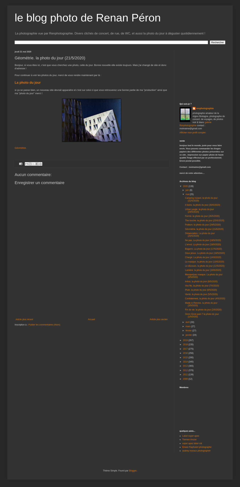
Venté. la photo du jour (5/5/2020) (201, 294)
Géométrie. (21, 148)
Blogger (132, 470)
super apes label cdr (192, 443)
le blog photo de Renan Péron (88, 18)
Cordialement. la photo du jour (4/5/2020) (205, 298)
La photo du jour (28, 82)
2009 (186, 379)
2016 (186, 353)
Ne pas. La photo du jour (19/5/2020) (203, 240)
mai (188, 194)
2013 (186, 366)
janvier (189, 335)
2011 (186, 374)
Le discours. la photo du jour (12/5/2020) (204, 266)
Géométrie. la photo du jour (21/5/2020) (204, 229)
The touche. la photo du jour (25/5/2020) (204, 220)
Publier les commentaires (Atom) (44, 324)
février (189, 330)
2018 (186, 344)
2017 (186, 349)
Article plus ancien (159, 319)
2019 (186, 340)
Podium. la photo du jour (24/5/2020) (203, 224)
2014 (186, 361)
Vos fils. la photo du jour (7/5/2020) (202, 285)
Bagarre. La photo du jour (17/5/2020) (203, 249)
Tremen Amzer (189, 439)
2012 (186, 370)
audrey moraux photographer (196, 450)
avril (188, 322)
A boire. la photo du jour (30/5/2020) (202, 205)
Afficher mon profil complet (193, 132)
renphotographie (205, 108)
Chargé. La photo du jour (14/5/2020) (203, 257)
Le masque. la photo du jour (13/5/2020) (204, 261)
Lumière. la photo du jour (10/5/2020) (203, 270)
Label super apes (190, 436)
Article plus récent (24, 319)
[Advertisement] (202, 73)
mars (188, 326)
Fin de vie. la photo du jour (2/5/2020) (203, 309)
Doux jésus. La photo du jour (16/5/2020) (205, 253)
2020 (186, 186)
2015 (186, 357)
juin (188, 190)
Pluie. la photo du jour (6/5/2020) (201, 290)
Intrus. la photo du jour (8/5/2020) (201, 281)
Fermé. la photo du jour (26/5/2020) (202, 216)
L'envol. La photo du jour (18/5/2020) (203, 244)
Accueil (91, 319)
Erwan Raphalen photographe (196, 447)
